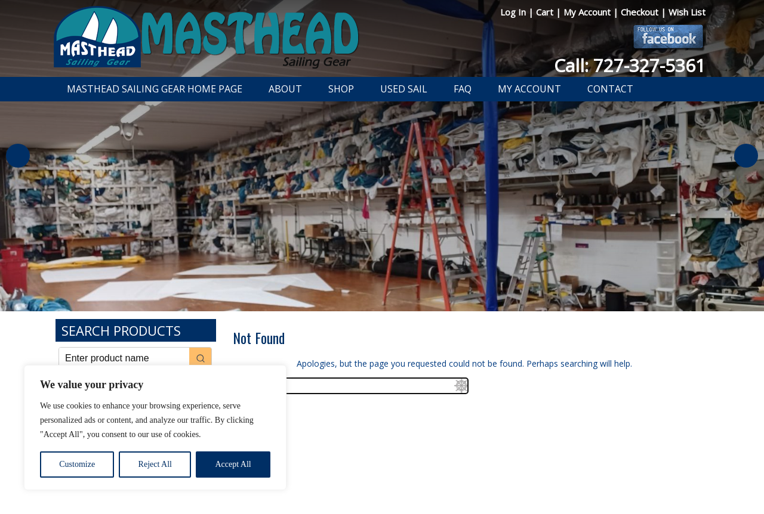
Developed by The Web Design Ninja (382, 487)
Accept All (233, 464)
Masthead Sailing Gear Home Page (154, 88)
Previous (18, 156)
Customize (77, 464)
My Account (588, 12)
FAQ (463, 88)
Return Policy (368, 474)
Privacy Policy (312, 474)
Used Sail (403, 88)
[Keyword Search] (124, 358)
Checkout (641, 12)
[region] (155, 427)
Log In (514, 12)
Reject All (155, 464)
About (285, 88)
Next (746, 156)
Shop (341, 88)
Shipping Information (438, 474)
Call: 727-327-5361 (630, 65)
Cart (546, 12)
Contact (610, 88)
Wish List (687, 12)
